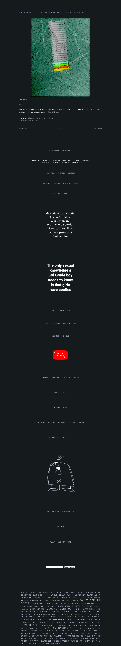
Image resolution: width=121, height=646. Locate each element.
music (72, 620)
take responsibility (73, 631)
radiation (66, 625)
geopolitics (38, 609)
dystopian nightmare (68, 604)
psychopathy (50, 625)
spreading (60, 110)
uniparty (74, 638)
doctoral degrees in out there (59, 601)
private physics (89, 622)
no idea (94, 620)
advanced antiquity (51, 592)
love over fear (63, 617)
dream (51, 604)
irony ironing (80, 612)
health (31, 118)
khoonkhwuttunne (47, 614)
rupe (23, 628)
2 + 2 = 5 (27, 592)
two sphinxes (62, 638)
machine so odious (87, 617)
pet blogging (59, 622)
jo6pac (96, 612)
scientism (41, 628)
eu (98, 604)
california (79, 595)
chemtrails (53, 598)
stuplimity (51, 631)
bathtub (54, 595)
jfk (90, 612)
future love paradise (79, 606)
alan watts (81, 592)
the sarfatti (39, 633)
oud (36, 622)
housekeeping (60, 408)
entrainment (90, 604)
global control (60, 609)
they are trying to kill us (45, 118)
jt (23, 614)
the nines (60, 2)
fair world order (31, 606)
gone (78, 609)
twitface (49, 638)
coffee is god (78, 598)
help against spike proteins (60, 173)
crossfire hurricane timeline (60, 323)
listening (44, 617)
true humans (92, 636)
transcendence (75, 636)
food (61, 606)
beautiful (65, 595)
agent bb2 (70, 592)
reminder (95, 625)
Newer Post (23, 129)
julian (29, 614)
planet (74, 622)
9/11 (36, 592)
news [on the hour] (61, 336)
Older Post (97, 129)
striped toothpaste (32, 631)
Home (60, 129)
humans (44, 612)
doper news (39, 604)
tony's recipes (60, 392)
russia (30, 628)
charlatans (40, 598)
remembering (81, 625)
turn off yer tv (32, 638)
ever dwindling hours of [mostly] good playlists (60, 423)
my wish (60, 527)
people (44, 622)
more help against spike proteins (60, 183)
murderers (58, 619)
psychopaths (31, 625)
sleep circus (83, 628)
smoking (96, 628)
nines (83, 619)
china (64, 598)
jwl (35, 614)
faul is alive (49, 606)
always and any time (60, 542)
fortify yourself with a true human (60, 377)
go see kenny (60, 193)
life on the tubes (70, 614)
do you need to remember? (60, 512)
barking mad (41, 595)
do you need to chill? (60, 438)
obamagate (27, 622)
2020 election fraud (60, 311)
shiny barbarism (61, 628)
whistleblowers (51, 643)
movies (43, 620)
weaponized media (51, 641)
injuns (67, 612)
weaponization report (60, 150)
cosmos (34, 601)
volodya (84, 638)
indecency (55, 612)
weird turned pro (73, 641)
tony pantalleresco (55, 636)
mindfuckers (29, 620)
